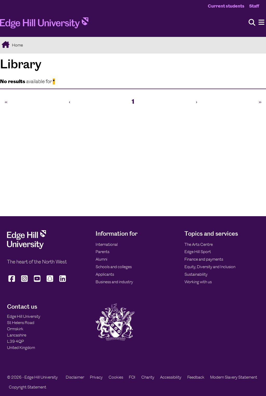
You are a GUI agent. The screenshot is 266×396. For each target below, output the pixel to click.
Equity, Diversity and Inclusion (209, 266)
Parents (102, 251)
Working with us (198, 281)
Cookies (116, 377)
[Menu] (261, 22)
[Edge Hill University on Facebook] (12, 282)
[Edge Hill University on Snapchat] (50, 282)
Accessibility (170, 377)
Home (17, 45)
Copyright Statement (27, 387)
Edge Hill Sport (197, 251)
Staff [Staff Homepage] (254, 6)
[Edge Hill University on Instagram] (24, 282)
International (107, 244)
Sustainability (196, 274)
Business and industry (114, 281)
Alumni (101, 259)
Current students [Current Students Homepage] (226, 6)
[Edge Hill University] (26, 247)
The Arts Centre (198, 244)
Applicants (105, 274)
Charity (147, 377)
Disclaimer (75, 377)
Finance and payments (203, 259)
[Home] (44, 24)
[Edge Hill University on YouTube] (37, 282)
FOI (132, 377)
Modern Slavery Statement (233, 377)
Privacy (96, 377)
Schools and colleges (114, 266)
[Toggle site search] (252, 23)
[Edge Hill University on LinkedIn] (63, 282)
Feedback (195, 377)
